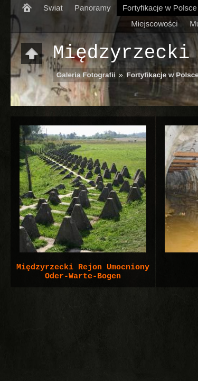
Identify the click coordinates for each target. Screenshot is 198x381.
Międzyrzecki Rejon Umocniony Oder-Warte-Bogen (82, 272)
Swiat (53, 7)
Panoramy (92, 7)
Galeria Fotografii (86, 75)
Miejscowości (154, 23)
